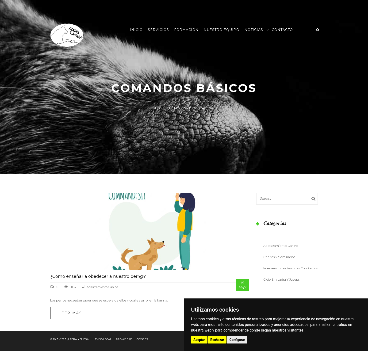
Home (159, 108)
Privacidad (124, 339)
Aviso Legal (103, 339)
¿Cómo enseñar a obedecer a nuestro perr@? (98, 276)
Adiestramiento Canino (102, 287)
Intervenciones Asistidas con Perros (290, 268)
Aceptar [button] (199, 340)
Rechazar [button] (217, 340)
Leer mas (70, 313)
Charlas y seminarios (279, 257)
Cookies (142, 339)
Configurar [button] (237, 340)
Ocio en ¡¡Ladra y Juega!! (281, 279)
